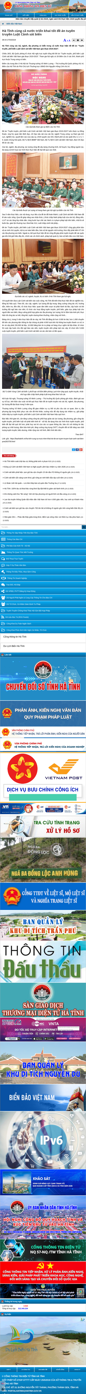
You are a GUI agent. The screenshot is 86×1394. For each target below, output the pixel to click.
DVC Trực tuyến (60, 15)
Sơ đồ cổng (60, 1369)
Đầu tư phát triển (77, 15)
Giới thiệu (26, 15)
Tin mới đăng (9, 456)
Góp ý (9, 1369)
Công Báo (43, 15)
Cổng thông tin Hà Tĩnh (14, 636)
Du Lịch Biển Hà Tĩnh (14, 646)
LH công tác (26, 1369)
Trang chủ (8, 15)
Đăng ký (77, 1369)
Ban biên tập (43, 1369)
